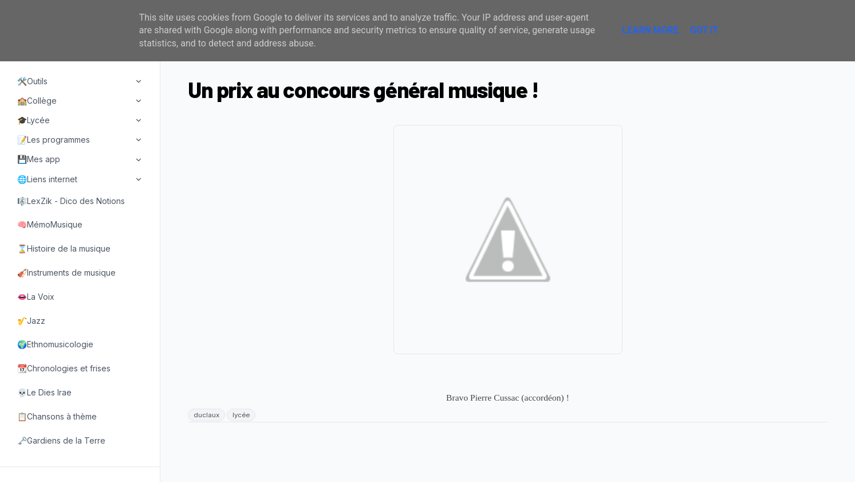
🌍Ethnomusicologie (55, 344)
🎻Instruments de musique (66, 272)
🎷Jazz (31, 321)
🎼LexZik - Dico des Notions (71, 201)
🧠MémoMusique (49, 224)
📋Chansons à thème (57, 416)
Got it (704, 30)
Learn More (650, 30)
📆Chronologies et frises (64, 368)
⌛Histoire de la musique (64, 248)
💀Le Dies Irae (44, 392)
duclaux (206, 415)
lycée (241, 415)
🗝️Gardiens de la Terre (61, 440)
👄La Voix (35, 296)
